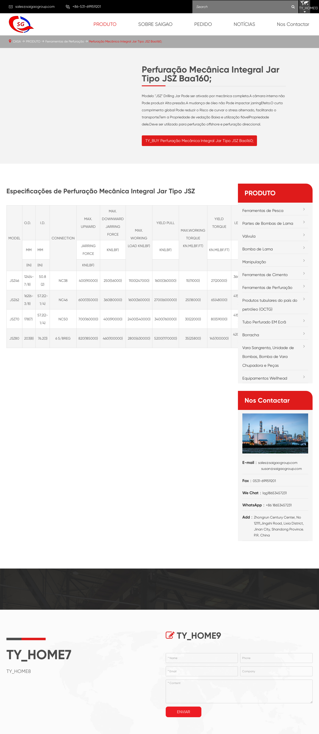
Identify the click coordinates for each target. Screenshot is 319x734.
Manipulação (254, 269)
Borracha (250, 342)
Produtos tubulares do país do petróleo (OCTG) (269, 312)
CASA (17, 41)
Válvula (248, 244)
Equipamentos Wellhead (264, 386)
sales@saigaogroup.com (35, 6)
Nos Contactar (293, 24)
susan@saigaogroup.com (281, 476)
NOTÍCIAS (244, 24)
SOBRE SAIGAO (155, 24)
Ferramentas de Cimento (265, 282)
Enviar (183, 719)
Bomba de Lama (257, 256)
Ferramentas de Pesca (262, 218)
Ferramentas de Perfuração (64, 41)
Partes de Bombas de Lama (267, 231)
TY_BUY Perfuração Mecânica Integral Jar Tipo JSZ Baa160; (199, 144)
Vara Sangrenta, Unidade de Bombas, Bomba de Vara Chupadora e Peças (268, 364)
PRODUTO (105, 24)
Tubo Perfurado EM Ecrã (264, 329)
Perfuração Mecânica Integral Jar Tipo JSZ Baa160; (125, 41)
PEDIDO (203, 24)
